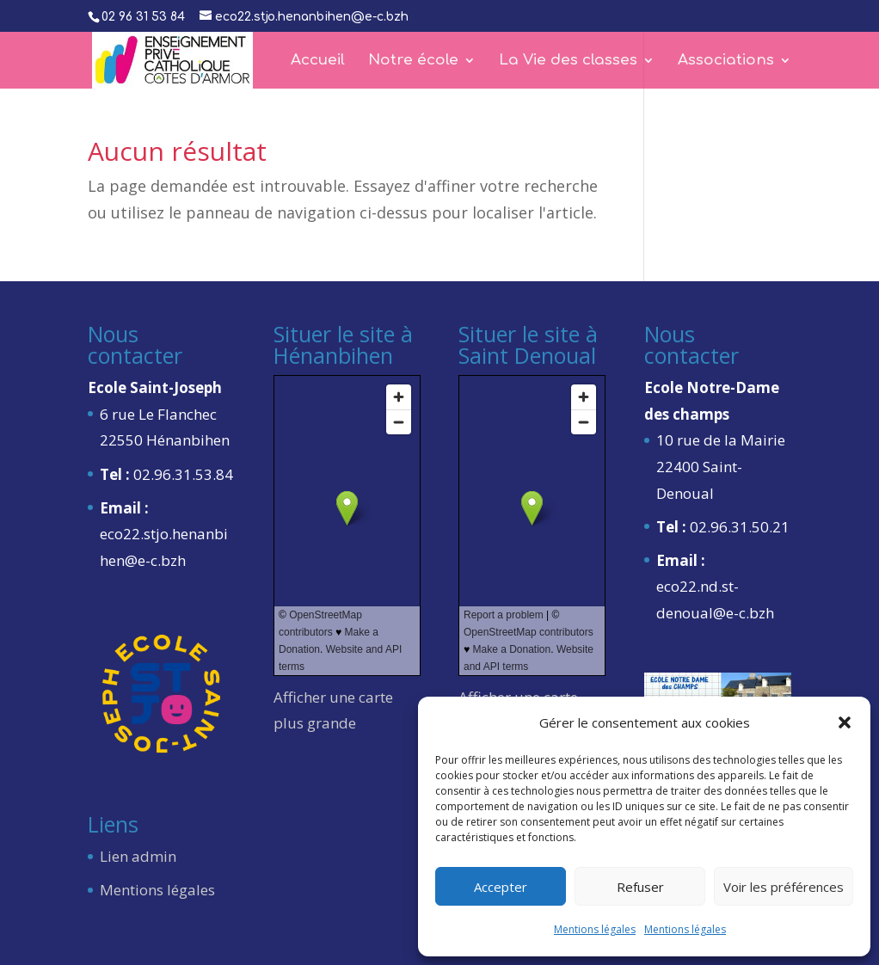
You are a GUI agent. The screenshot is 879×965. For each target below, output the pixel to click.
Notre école (413, 61)
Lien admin (138, 856)
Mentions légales (595, 929)
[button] (844, 722)
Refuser (640, 886)
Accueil (318, 61)
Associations (726, 61)
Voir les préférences (783, 886)
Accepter (500, 886)
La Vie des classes (568, 61)
